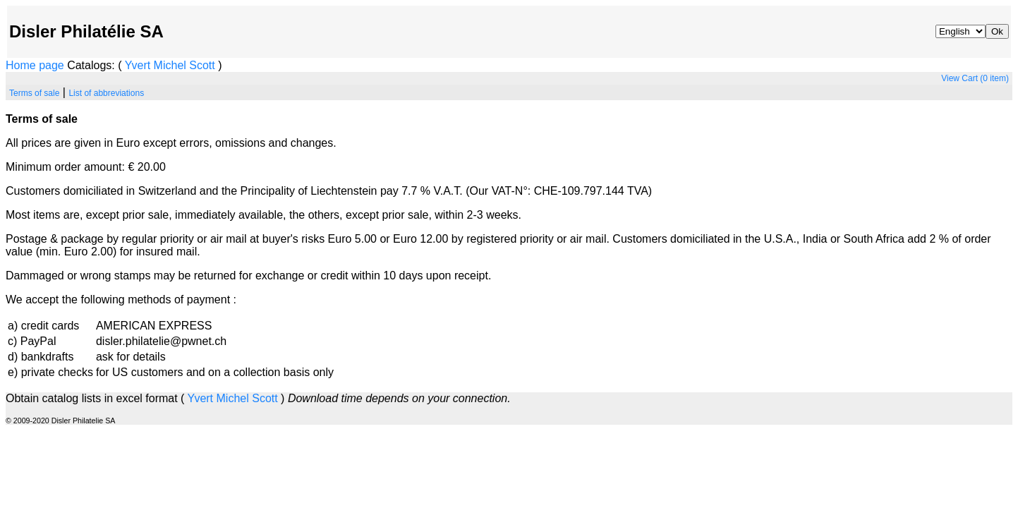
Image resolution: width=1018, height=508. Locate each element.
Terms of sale (34, 93)
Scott (201, 65)
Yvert (137, 65)
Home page (35, 65)
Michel (170, 65)
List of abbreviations (106, 93)
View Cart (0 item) (975, 78)
